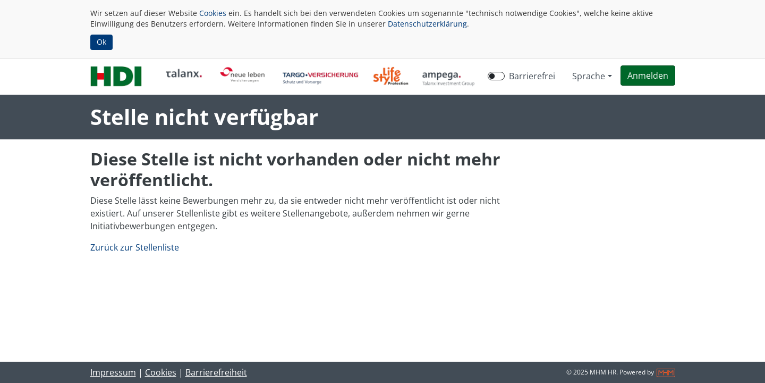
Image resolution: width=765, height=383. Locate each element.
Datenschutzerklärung (427, 24)
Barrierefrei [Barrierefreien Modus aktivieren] (532, 76)
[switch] (496, 76)
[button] (647, 75)
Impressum (113, 372)
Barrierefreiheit (216, 372)
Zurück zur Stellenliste (134, 247)
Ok (101, 42)
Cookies (212, 13)
